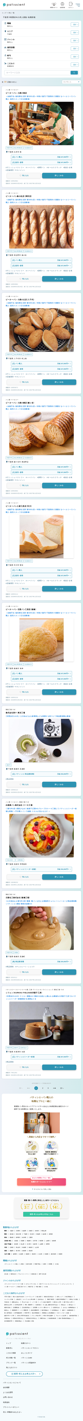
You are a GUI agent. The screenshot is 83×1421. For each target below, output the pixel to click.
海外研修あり (45, 1310)
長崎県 (27, 1254)
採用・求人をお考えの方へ (23, 1374)
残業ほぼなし (15, 1302)
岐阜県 (24, 1237)
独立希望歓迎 (36, 1313)
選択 (74, 24)
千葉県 (25, 1234)
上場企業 (18, 1299)
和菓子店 (30, 1286)
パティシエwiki (26, 1358)
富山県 (22, 1244)
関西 (5, 1230)
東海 (5, 1237)
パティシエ (7, 1264)
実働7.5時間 (50, 1299)
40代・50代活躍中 (48, 1315)
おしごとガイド (26, 1353)
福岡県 (15, 1254)
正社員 (6, 1274)
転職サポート (26, 1343)
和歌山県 (43, 1230)
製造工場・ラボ (21, 1286)
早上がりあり (26, 1302)
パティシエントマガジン (30, 1348)
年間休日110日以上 (31, 1318)
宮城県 (22, 1240)
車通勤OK (14, 1310)
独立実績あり (69, 1296)
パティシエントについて (12, 1383)
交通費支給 (16, 1307)
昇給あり (63, 1304)
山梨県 (41, 1244)
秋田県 (41, 1240)
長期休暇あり (19, 1321)
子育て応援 (7, 1296)
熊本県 (34, 1254)
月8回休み (7, 1318)
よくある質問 (8, 1392)
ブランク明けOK (36, 1315)
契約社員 (13, 1274)
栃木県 (44, 1234)
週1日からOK (57, 1302)
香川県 (18, 1250)
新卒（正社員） (43, 1274)
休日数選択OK (8, 1321)
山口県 (37, 1247)
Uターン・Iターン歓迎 (63, 1313)
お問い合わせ (8, 1397)
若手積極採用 (18, 1313)
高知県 (30, 1250)
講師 (44, 1264)
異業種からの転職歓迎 (48, 1313)
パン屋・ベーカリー (9, 1286)
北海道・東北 (7, 1240)
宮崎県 (46, 1254)
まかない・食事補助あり (69, 1307)
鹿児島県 (53, 1254)
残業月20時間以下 (61, 1299)
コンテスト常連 (8, 1299)
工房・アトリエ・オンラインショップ (49, 1284)
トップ (4, 13)
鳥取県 (30, 1247)
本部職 (50, 1264)
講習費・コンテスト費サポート (41, 1307)
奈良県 (37, 1230)
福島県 (54, 1240)
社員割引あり (56, 1307)
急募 (63, 1310)
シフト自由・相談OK (45, 1302)
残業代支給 (7, 1307)
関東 (5, 1234)
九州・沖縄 (7, 1254)
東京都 (12, 1234)
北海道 (16, 1240)
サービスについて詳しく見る (42, 1189)
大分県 (40, 1254)
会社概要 (6, 1387)
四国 (5, 1250)
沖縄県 (60, 1254)
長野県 (48, 1244)
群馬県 (51, 1234)
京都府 (30, 1230)
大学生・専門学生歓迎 (23, 1315)
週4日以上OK (8, 1304)
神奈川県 (18, 1234)
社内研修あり (55, 1310)
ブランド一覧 (11, 1363)
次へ (62, 1088)
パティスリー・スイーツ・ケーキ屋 (13, 1284)
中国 (5, 1247)
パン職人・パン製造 (18, 1264)
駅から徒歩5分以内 (18, 1296)
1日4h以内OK (18, 1304)
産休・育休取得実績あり (65, 1318)
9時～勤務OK (29, 1304)
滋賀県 (24, 1230)
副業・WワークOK (9, 1315)
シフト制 (34, 1302)
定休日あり (41, 1299)
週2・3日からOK (68, 1302)
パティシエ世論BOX (28, 1363)
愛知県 (12, 1237)
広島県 (12, 1247)
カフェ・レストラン (67, 1284)
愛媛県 (12, 1250)
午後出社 (6, 1302)
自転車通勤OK (35, 1310)
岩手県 (35, 1240)
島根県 (24, 1247)
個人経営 (39, 1296)
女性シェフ (60, 1296)
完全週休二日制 (29, 1321)
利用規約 (6, 1402)
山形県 (48, 1240)
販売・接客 (29, 1264)
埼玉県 (32, 1234)
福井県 (35, 1244)
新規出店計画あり (49, 1296)
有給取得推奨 (52, 1318)
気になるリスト (11, 1367)
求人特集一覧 (11, 1358)
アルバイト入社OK (61, 1315)
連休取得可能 (73, 1315)
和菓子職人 (38, 1264)
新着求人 (9, 1348)
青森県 (29, 1240)
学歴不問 (26, 1313)
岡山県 (18, 1247)
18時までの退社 (73, 1299)
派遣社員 (33, 1274)
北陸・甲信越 (7, 1244)
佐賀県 (21, 1254)
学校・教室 (38, 1286)
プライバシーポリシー (11, 1407)
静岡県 (18, 1237)
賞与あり (71, 1304)
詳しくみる (59, 175)
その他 (57, 1264)
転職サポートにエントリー (41, 1180)
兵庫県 (18, 1230)
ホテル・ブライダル (31, 1284)
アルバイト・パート (23, 1274)
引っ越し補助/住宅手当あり (50, 1304)
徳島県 (24, 1250)
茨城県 (38, 1234)
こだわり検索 (11, 1353)
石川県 (29, 1244)
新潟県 (16, 1244)
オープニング (30, 1296)
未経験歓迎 (70, 1310)
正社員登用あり (26, 1307)
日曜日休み (43, 1318)
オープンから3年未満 (29, 1299)
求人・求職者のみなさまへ (12, 1412)
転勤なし (6, 1310)
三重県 (30, 1237)
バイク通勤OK (24, 1310)
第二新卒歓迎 (8, 1313)
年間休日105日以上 (18, 1318)
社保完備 (38, 1304)
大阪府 (12, 1230)
